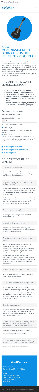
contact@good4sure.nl (11, 375)
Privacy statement (9, 379)
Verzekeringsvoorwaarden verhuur (15, 150)
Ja (11, 128)
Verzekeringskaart (9, 153)
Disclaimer (7, 381)
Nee (5, 128)
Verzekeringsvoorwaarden (12, 147)
